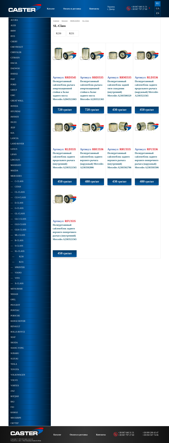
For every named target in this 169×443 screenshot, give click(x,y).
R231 (71, 33)
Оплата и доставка (72, 9)
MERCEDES (75, 21)
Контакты (94, 9)
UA (157, 8)
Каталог (51, 9)
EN (157, 13)
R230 (58, 33)
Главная (56, 21)
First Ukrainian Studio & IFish (32, 441)
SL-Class (85, 21)
